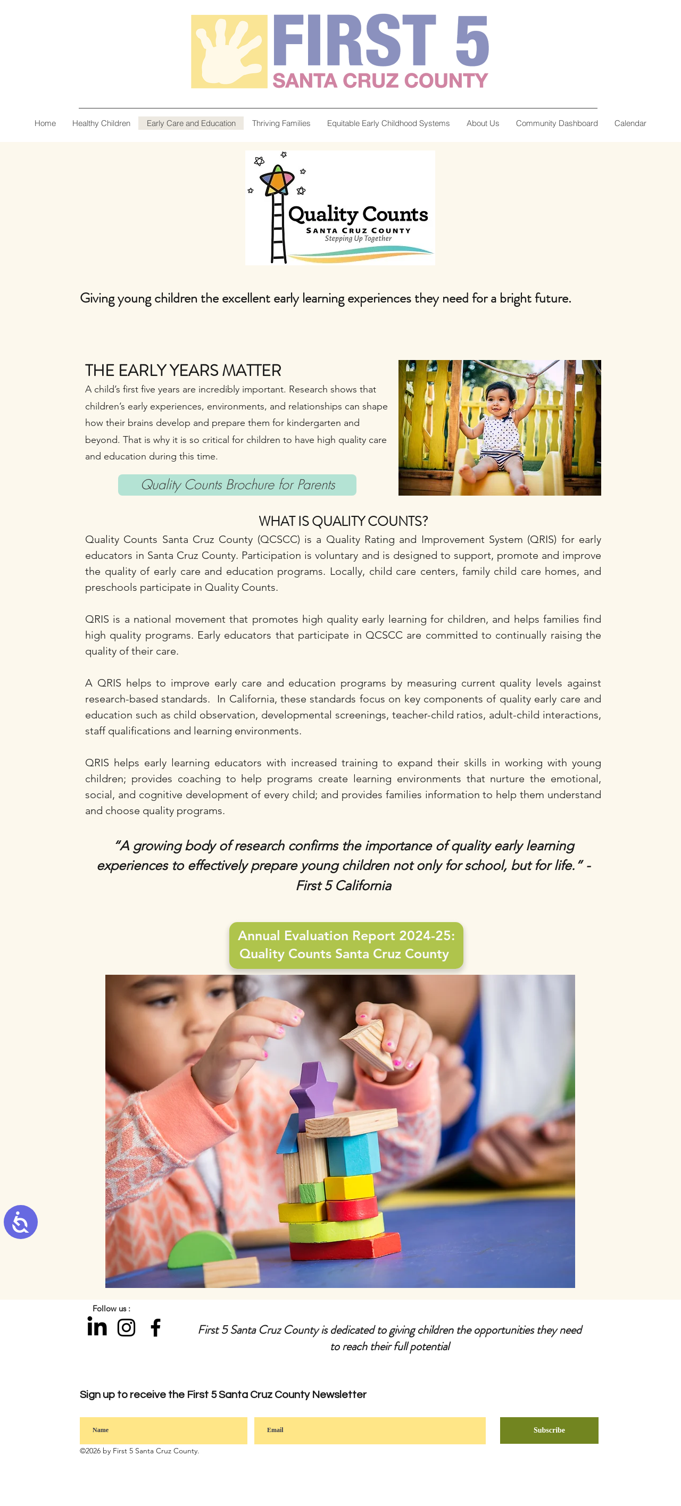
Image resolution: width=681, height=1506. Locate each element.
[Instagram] (126, 1328)
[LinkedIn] (97, 1328)
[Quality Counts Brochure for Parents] (237, 485)
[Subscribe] (549, 1430)
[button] (483, 123)
